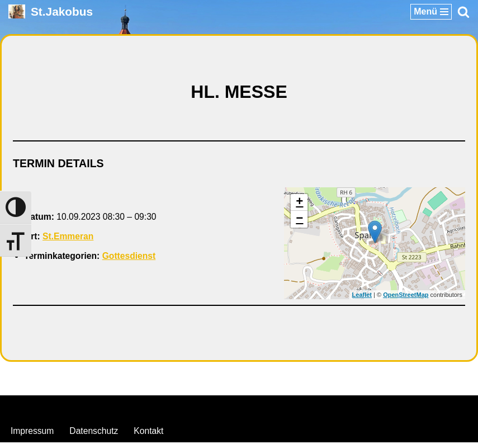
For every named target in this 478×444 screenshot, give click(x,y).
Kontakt (151, 432)
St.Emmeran (69, 238)
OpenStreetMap (405, 295)
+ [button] (299, 203)
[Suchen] (463, 12)
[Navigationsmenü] (431, 12)
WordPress (284, 408)
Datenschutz (95, 432)
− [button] (299, 220)
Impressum (33, 432)
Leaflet (362, 295)
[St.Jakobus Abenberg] (50, 11)
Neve (182, 408)
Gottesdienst (131, 257)
